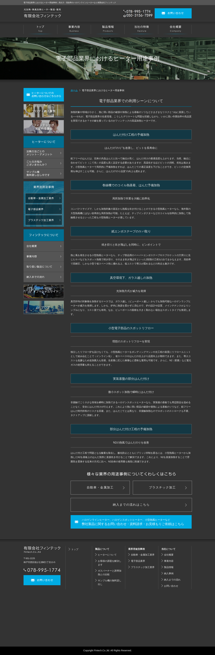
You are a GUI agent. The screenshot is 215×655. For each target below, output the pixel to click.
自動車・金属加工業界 (142, 554)
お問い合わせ (171, 586)
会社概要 (168, 554)
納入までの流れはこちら (131, 504)
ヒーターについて (107, 554)
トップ (74, 549)
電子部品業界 (138, 561)
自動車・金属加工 (100, 487)
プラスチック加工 (162, 487)
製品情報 (168, 567)
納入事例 (168, 573)
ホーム (74, 90)
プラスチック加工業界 (142, 567)
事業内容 (168, 561)
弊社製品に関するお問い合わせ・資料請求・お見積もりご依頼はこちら (136, 522)
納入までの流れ (172, 579)
